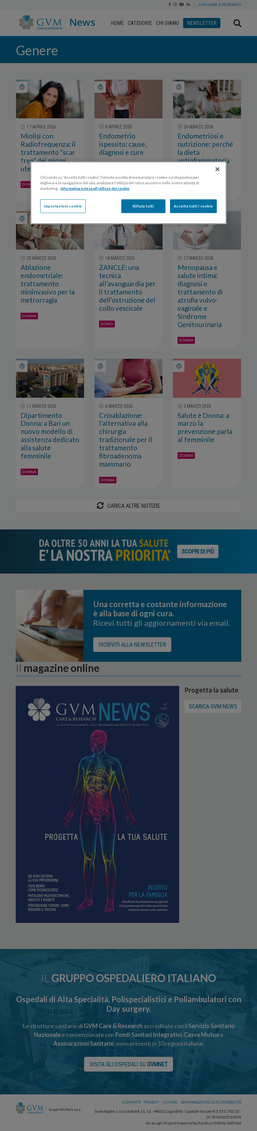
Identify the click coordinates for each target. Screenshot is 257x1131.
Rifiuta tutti (143, 206)
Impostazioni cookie (63, 206)
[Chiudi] (217, 169)
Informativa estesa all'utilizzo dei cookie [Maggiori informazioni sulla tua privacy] (94, 188)
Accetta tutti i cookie (193, 206)
